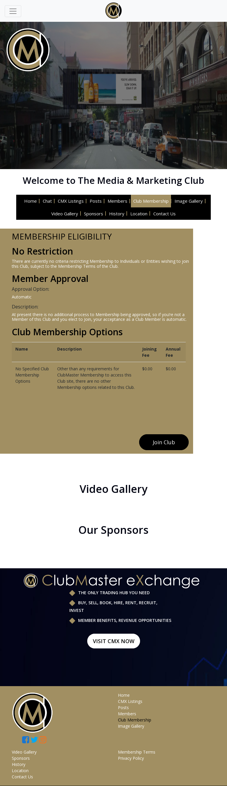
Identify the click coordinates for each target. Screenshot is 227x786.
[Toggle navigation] (13, 11)
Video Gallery (64, 214)
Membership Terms (136, 752)
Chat (47, 201)
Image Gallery (189, 201)
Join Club (164, 442)
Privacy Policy (131, 758)
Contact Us (164, 214)
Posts (96, 201)
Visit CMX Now (113, 641)
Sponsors (93, 214)
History (116, 214)
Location (138, 214)
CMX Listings (71, 201)
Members (117, 201)
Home (30, 201)
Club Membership (151, 201)
